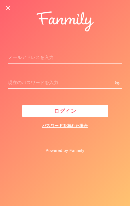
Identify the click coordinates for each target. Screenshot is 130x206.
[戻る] (8, 8)
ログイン (65, 111)
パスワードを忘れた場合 (65, 125)
